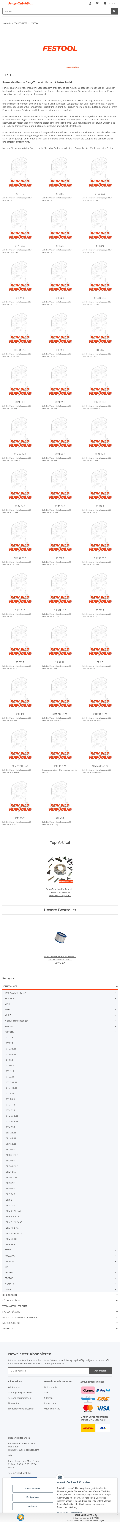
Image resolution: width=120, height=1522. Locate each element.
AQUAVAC (10, 1255)
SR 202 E (60, 558)
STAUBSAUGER (9, 986)
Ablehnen (33, 1506)
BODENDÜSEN (9, 1294)
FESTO (8, 1250)
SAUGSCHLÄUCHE (11, 1311)
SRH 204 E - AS (100, 714)
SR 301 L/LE (60, 610)
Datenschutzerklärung (61, 1360)
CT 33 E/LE (100, 193)
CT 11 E (20, 193)
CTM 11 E (20, 402)
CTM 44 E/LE (20, 454)
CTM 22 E (60, 402)
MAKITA (9, 1026)
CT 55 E (60, 245)
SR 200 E (100, 506)
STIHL (7, 1009)
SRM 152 (20, 714)
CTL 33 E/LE (100, 297)
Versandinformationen (19, 1397)
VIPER (7, 1003)
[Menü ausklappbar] (3, 2)
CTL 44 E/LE (20, 349)
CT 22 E (60, 193)
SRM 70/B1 (20, 818)
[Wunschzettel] (97, 3)
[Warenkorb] (109, 3)
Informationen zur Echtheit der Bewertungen (85, 1520)
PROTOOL (10, 1278)
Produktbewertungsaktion (21, 1408)
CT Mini (100, 245)
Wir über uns (14, 1387)
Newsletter (13, 1403)
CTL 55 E (60, 349)
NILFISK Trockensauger (16, 1020)
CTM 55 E (60, 454)
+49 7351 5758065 (22, 1473)
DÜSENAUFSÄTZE (11, 1300)
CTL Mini (100, 349)
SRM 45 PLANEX (100, 766)
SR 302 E (100, 610)
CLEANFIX (9, 1261)
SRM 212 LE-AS (59, 714)
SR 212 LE (20, 610)
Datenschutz (50, 1387)
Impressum (50, 1403)
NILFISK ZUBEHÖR (11, 1322)
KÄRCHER (9, 998)
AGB (46, 1392)
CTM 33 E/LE (100, 402)
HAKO (8, 1289)
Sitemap (48, 1397)
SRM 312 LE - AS (20, 766)
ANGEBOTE (8, 1328)
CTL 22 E (60, 297)
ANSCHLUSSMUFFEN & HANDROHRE (20, 1317)
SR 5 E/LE (60, 662)
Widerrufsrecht (52, 1408)
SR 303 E (20, 662)
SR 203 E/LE (100, 558)
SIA (6, 1266)
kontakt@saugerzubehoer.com (23, 1449)
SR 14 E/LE (20, 506)
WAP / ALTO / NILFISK (15, 992)
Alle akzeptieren (33, 1488)
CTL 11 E (20, 297)
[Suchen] (56, 11)
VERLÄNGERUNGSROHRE (14, 1306)
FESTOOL (9, 1031)
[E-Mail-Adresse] (48, 1370)
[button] (90, 3)
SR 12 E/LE (100, 454)
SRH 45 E (59, 818)
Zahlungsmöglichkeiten (20, 1392)
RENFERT (9, 1272)
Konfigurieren (33, 1497)
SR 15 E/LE (60, 506)
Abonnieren (101, 1370)
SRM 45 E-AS (60, 766)
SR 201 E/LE (20, 558)
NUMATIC (9, 1283)
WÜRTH (8, 1015)
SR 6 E (100, 662)
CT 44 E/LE (20, 245)
